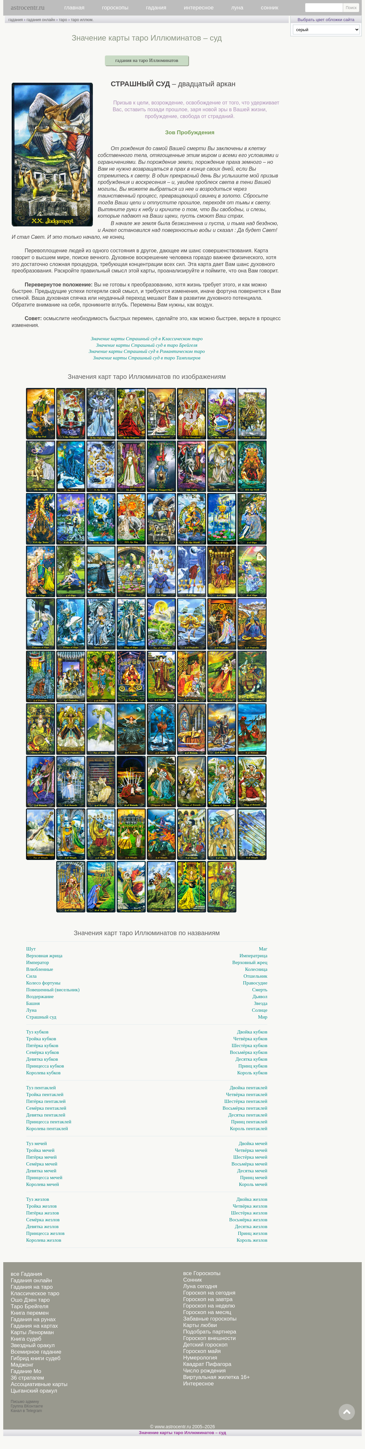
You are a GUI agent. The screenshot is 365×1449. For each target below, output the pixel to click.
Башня (33, 1003)
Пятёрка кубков (42, 1045)
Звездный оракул (33, 1345)
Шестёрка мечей (250, 1157)
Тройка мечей (40, 1150)
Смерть (259, 989)
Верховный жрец (249, 962)
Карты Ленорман (32, 1332)
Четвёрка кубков (250, 1038)
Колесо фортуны (43, 982)
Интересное (198, 1384)
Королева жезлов (43, 1240)
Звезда (260, 1003)
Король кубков (252, 1072)
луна (237, 8)
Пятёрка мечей (41, 1157)
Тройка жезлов (41, 1206)
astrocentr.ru (27, 7)
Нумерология (200, 1358)
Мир (262, 1017)
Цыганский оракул (34, 1391)
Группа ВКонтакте (27, 1406)
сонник (269, 8)
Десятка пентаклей (248, 1114)
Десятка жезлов (251, 1226)
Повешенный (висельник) (53, 989)
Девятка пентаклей (45, 1114)
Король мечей (253, 1184)
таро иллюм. (82, 20)
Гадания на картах (34, 1326)
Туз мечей (36, 1143)
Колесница (256, 969)
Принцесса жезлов (45, 1233)
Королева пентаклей (47, 1128)
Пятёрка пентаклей (46, 1101)
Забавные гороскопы (210, 1319)
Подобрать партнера (209, 1332)
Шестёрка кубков (249, 1045)
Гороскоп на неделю (209, 1306)
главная (74, 8)
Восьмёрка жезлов (248, 1219)
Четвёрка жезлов (250, 1206)
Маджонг (22, 1365)
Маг (263, 948)
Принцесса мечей (44, 1177)
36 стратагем (27, 1378)
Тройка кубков (41, 1038)
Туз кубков (37, 1031)
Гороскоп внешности (209, 1338)
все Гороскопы (201, 1273)
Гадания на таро (32, 1287)
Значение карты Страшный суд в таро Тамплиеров (146, 357)
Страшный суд (41, 1017)
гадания (156, 8)
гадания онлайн (41, 20)
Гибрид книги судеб (35, 1358)
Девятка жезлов (42, 1226)
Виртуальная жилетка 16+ (216, 1377)
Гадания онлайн (31, 1280)
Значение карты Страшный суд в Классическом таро (147, 338)
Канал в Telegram (26, 1410)
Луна (31, 1010)
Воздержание (40, 996)
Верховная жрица (44, 955)
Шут (31, 948)
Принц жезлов (252, 1233)
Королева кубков (43, 1072)
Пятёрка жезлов (42, 1212)
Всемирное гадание (36, 1352)
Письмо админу (25, 1401)
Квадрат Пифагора (207, 1364)
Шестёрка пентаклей (246, 1101)
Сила (31, 976)
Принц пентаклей (249, 1121)
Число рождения (204, 1371)
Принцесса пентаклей (48, 1121)
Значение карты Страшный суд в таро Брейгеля (146, 345)
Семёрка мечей (41, 1163)
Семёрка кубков (42, 1052)
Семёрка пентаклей (46, 1108)
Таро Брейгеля (29, 1306)
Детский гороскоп (205, 1345)
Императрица (254, 955)
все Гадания (26, 1274)
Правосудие (255, 982)
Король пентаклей (248, 1128)
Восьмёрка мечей (250, 1163)
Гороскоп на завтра (208, 1299)
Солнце (260, 1010)
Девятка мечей (41, 1170)
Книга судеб (26, 1339)
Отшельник (255, 976)
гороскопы (115, 8)
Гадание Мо (26, 1371)
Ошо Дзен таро (30, 1300)
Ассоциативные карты (39, 1384)
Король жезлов (252, 1240)
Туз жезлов (37, 1199)
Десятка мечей (252, 1170)
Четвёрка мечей (251, 1150)
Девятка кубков (42, 1059)
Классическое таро (35, 1293)
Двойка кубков (252, 1031)
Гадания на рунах (33, 1319)
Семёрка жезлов (43, 1219)
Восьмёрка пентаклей (244, 1108)
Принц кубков (252, 1066)
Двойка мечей (253, 1143)
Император (37, 962)
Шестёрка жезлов (249, 1212)
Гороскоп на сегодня (209, 1293)
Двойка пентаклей (249, 1087)
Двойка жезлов (251, 1199)
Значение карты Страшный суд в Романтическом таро (147, 351)
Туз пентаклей (41, 1087)
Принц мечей (253, 1177)
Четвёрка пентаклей (246, 1094)
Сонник (192, 1280)
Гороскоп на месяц (207, 1312)
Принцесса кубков (45, 1066)
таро (63, 20)
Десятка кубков (251, 1059)
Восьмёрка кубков (249, 1052)
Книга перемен (30, 1313)
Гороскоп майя (202, 1351)
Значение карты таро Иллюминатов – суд (182, 1432)
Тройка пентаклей (45, 1094)
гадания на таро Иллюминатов (146, 60)
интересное (199, 8)
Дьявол (260, 996)
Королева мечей (42, 1184)
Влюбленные (39, 969)
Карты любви (200, 1325)
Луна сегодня (200, 1286)
